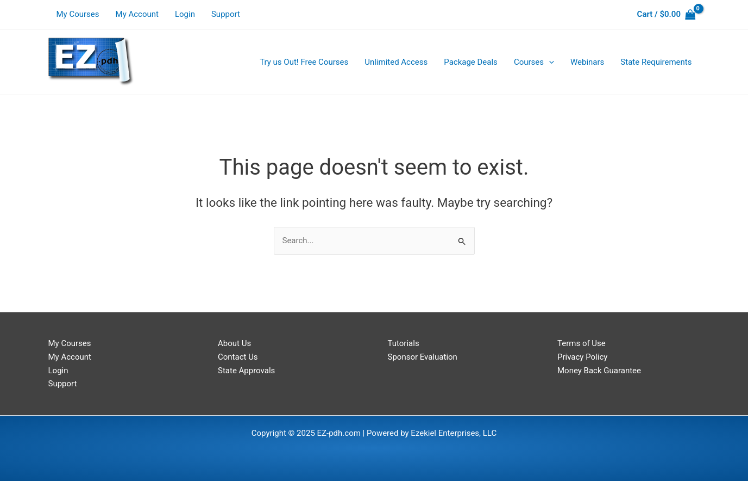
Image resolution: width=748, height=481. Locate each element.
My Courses (77, 14)
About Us (234, 343)
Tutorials (403, 343)
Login (185, 14)
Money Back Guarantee (599, 370)
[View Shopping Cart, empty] (666, 14)
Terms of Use (581, 343)
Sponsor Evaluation (422, 357)
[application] (549, 62)
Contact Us (238, 357)
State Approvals (246, 370)
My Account (137, 14)
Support (225, 14)
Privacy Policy (582, 357)
